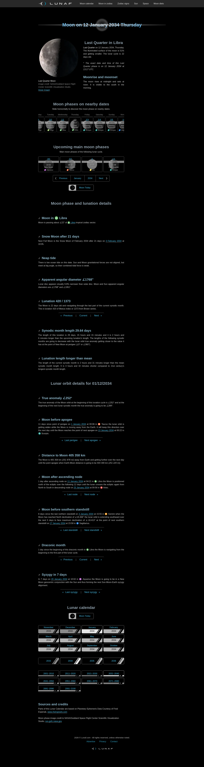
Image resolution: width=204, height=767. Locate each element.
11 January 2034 (75, 481)
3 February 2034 (114, 241)
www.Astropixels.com (57, 712)
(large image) (44, 90)
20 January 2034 (59, 579)
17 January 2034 (57, 523)
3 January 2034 (86, 514)
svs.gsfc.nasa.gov (53, 721)
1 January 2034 (78, 424)
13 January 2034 (106, 430)
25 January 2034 (81, 487)
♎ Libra (71, 222)
